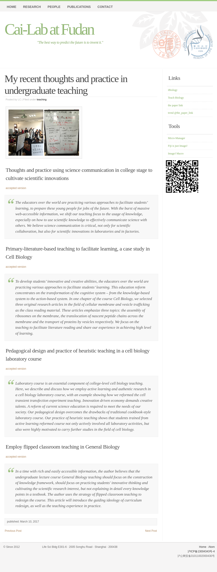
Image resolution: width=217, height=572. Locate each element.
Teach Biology (176, 97)
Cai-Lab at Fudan (49, 29)
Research (32, 7)
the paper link (175, 105)
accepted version (16, 188)
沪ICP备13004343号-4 (201, 551)
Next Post (151, 530)
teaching (42, 99)
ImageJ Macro (176, 153)
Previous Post (13, 530)
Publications (79, 7)
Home (11, 7)
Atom (211, 546)
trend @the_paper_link (180, 112)
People (54, 7)
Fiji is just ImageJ (177, 145)
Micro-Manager (176, 138)
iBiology (172, 90)
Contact (105, 7)
